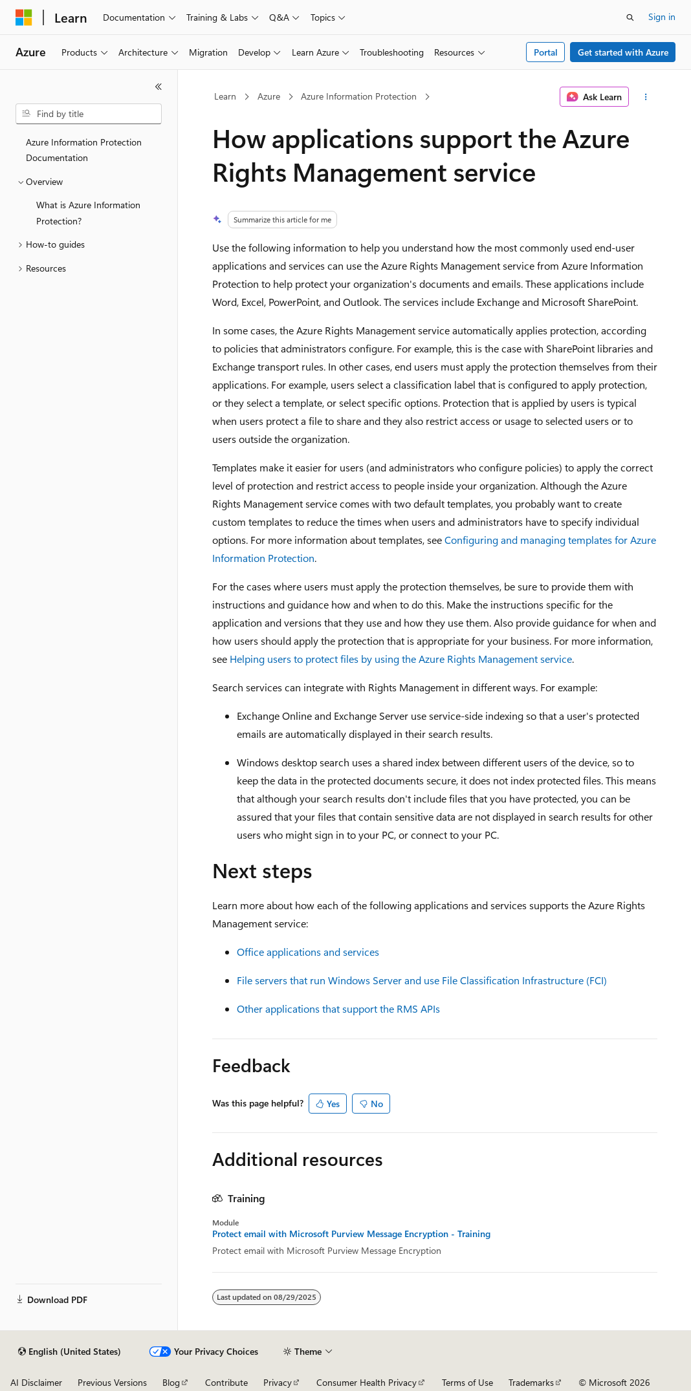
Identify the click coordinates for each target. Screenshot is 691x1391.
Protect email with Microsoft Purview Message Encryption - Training (351, 1234)
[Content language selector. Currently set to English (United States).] (69, 1351)
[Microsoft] (24, 17)
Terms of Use (467, 1382)
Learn (225, 96)
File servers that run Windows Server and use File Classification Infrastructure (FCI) (422, 980)
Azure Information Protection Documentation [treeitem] (84, 150)
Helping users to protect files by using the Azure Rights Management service (401, 658)
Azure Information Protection (359, 96)
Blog (171, 1382)
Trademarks (531, 1382)
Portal (546, 52)
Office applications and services (308, 951)
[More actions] (645, 97)
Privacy (277, 1382)
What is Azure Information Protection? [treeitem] (88, 213)
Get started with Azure (623, 52)
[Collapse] (158, 86)
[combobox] (89, 113)
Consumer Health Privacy (366, 1382)
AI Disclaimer (36, 1382)
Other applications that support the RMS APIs (338, 1008)
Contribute (226, 1382)
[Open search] (630, 17)
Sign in (661, 16)
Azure (269, 96)
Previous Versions (112, 1382)
